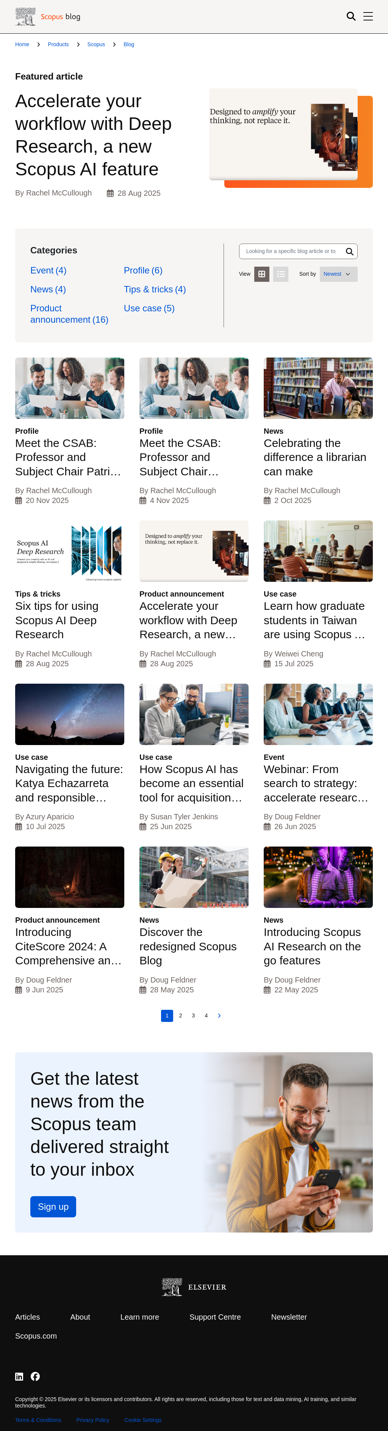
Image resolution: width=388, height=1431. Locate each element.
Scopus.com (36, 1336)
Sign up (53, 1206)
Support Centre (215, 1317)
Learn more (139, 1317)
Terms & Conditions (38, 1420)
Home (22, 44)
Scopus (96, 44)
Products (58, 44)
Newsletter (289, 1317)
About (80, 1317)
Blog (129, 44)
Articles (27, 1317)
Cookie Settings (143, 1420)
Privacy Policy (92, 1420)
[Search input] (291, 251)
